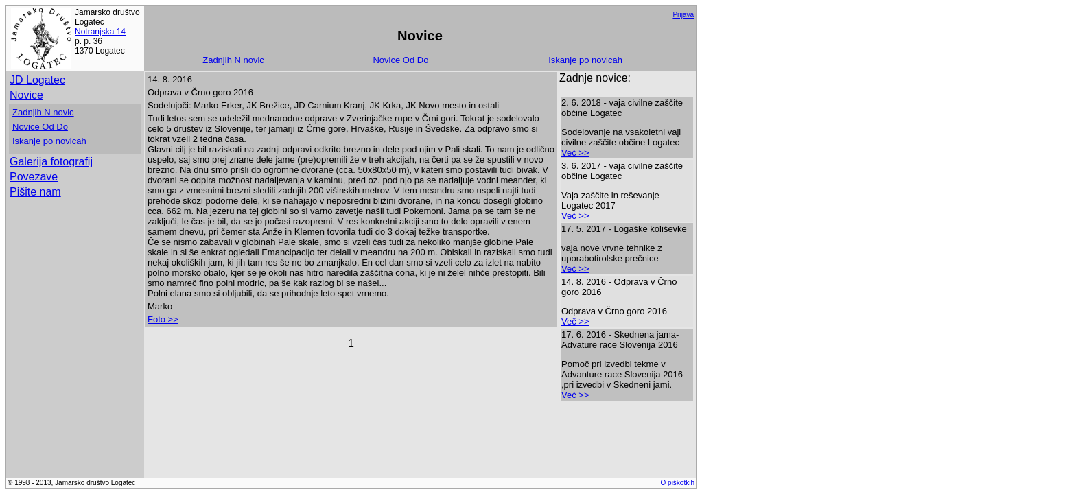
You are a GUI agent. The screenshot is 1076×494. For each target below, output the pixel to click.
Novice (26, 95)
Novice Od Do (400, 60)
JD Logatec (37, 80)
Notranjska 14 (100, 31)
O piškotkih (677, 482)
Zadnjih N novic (233, 60)
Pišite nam (35, 192)
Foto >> (163, 319)
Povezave (34, 177)
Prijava (683, 15)
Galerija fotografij (51, 161)
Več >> (575, 153)
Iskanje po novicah (585, 60)
